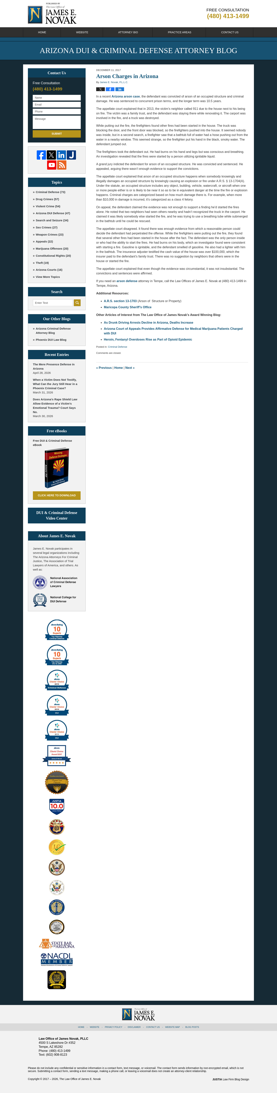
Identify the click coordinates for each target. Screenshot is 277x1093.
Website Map (172, 1027)
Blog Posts (192, 1027)
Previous (104, 367)
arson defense (127, 281)
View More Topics (48, 276)
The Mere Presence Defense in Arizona (54, 366)
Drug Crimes (47, 199)
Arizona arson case (126, 96)
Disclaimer (134, 1027)
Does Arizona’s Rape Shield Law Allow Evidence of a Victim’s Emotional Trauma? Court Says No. (55, 405)
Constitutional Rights (53, 255)
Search (77, 302)
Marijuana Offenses (52, 248)
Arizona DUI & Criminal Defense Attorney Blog (52, 13)
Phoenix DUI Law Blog (51, 339)
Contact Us (230, 32)
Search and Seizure (52, 220)
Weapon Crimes (49, 234)
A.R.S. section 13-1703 (120, 301)
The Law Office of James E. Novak (80, 1079)
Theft (42, 262)
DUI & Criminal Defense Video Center (56, 515)
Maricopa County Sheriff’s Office (128, 307)
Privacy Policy (113, 1027)
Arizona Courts (49, 269)
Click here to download (57, 495)
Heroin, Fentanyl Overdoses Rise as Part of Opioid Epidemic (148, 339)
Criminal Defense (117, 346)
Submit (57, 133)
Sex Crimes (47, 227)
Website (82, 32)
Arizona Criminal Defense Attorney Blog (53, 330)
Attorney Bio (128, 32)
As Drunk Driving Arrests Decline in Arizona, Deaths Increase (148, 322)
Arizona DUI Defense (53, 213)
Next (130, 367)
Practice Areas (179, 32)
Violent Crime (48, 206)
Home (42, 32)
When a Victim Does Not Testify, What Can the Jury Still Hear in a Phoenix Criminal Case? (55, 384)
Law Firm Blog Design (230, 1079)
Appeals (44, 241)
